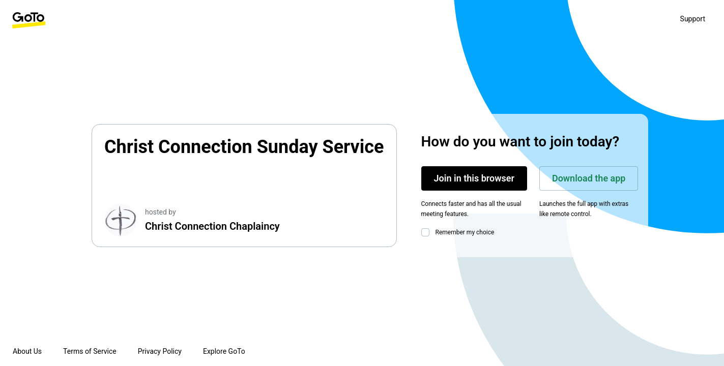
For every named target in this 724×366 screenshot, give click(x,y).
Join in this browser (474, 178)
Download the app (589, 178)
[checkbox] (427, 232)
